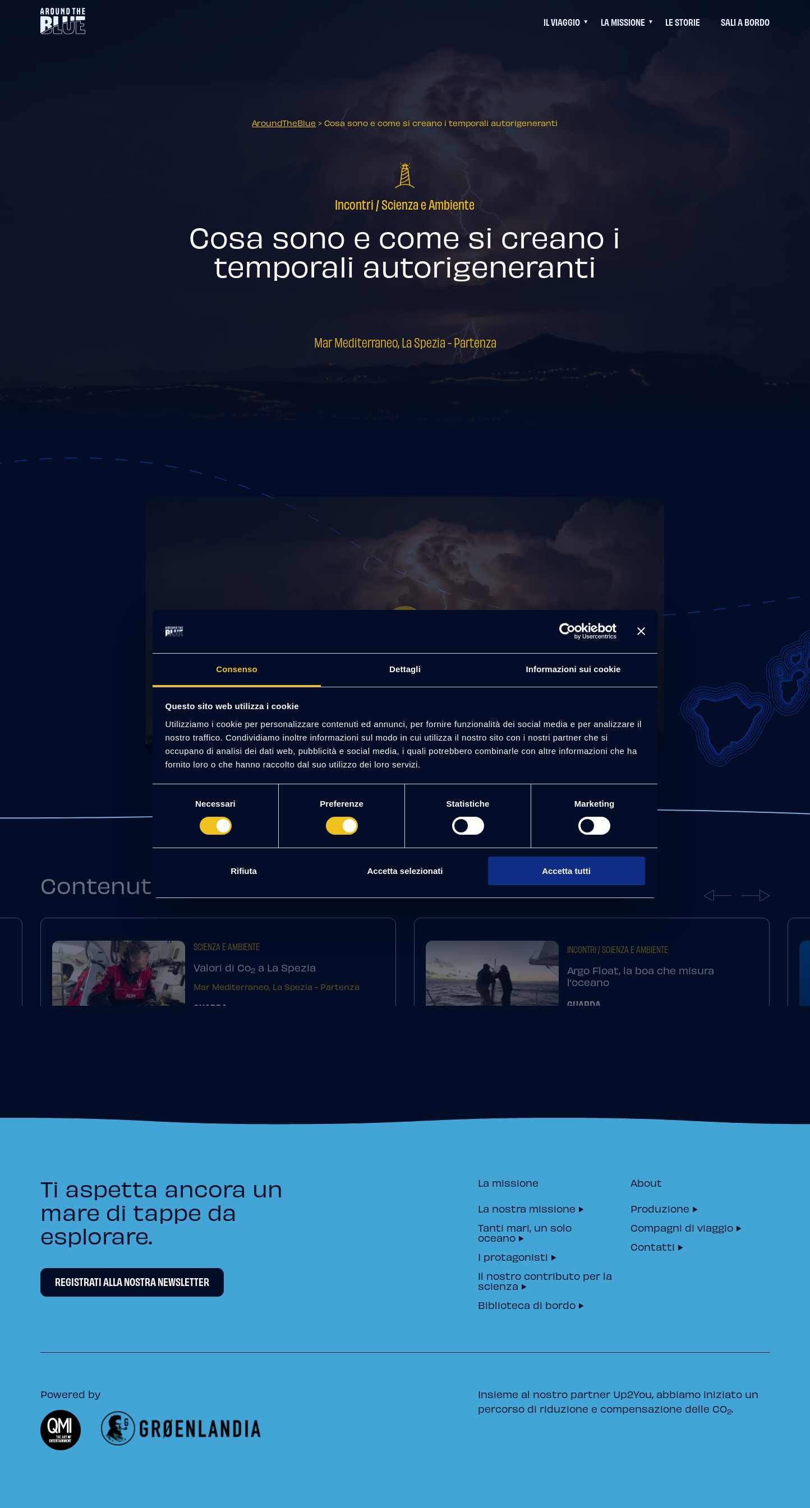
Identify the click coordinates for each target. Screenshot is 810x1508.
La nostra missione (527, 1208)
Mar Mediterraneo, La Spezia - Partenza (405, 342)
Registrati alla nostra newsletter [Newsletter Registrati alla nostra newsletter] (132, 1281)
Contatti (652, 1246)
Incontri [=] (354, 204)
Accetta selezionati (405, 871)
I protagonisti (513, 1256)
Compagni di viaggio (681, 1227)
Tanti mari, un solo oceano (525, 1232)
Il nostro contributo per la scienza (545, 1280)
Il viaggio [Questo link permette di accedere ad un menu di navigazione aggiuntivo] (562, 21)
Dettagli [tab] (405, 669)
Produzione (659, 1208)
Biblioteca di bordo (527, 1304)
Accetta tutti (566, 871)
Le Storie (682, 21)
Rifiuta (244, 871)
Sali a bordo (745, 21)
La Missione (623, 21)
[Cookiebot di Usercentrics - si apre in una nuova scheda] (567, 631)
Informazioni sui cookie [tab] (573, 669)
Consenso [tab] (236, 669)
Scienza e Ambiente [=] (428, 204)
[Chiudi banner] (641, 631)
